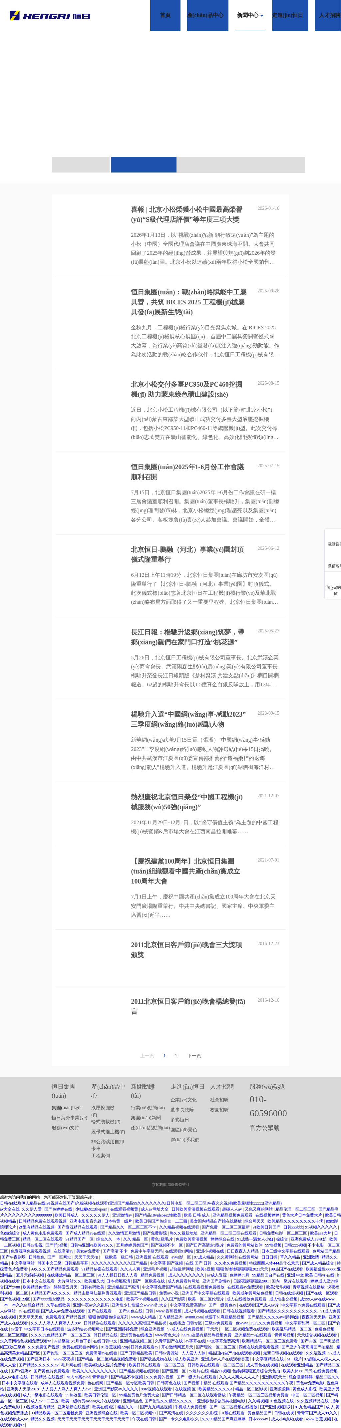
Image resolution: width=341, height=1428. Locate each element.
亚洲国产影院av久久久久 (116, 1389)
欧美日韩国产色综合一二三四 (161, 1221)
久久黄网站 (227, 1257)
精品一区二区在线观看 (43, 1239)
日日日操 (269, 1257)
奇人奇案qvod (78, 1377)
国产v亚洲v (21, 1371)
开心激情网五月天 (177, 1347)
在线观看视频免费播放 (204, 1287)
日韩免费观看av (145, 1347)
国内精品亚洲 (171, 1317)
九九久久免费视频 (266, 1323)
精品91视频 (220, 1371)
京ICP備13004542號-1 (170, 1184)
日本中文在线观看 (39, 1281)
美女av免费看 (88, 1251)
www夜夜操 (64, 1359)
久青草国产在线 (169, 1341)
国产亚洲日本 (39, 1359)
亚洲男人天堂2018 (23, 1389)
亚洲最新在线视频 (74, 1407)
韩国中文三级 (50, 1263)
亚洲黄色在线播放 (136, 1335)
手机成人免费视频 (190, 1407)
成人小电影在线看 (287, 1419)
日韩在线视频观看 (239, 1311)
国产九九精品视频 (156, 1407)
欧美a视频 (205, 1269)
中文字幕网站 (23, 1263)
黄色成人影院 (305, 1389)
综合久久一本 (108, 1239)
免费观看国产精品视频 (66, 1317)
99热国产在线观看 (287, 1269)
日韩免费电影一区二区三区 (283, 1233)
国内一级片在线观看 (290, 1281)
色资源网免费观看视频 (31, 1251)
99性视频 (273, 1245)
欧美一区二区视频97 (138, 1413)
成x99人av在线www (317, 1299)
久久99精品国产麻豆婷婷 (223, 1419)
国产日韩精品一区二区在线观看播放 (194, 1395)
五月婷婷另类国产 (132, 1245)
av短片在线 (198, 1371)
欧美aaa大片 (321, 1233)
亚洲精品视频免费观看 (232, 1215)
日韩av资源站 (167, 1353)
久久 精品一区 (136, 1239)
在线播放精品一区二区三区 (71, 1275)
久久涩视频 (316, 1353)
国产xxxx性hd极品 (49, 1299)
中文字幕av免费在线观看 (303, 1305)
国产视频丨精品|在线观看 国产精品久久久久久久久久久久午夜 (238, 1383)
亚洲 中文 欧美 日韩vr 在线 (311, 1275)
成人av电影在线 (14, 1377)
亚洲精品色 (133, 1401)
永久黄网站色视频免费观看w (26, 1341)
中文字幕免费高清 (223, 1341)
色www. (242, 1323)
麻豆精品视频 (232, 1317)
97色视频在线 (282, 1401)
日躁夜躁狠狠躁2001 (251, 1281)
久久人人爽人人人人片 (239, 1377)
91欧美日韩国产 (266, 1227)
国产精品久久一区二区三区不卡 (128, 1227)
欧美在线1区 (103, 1407)
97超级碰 (62, 1341)
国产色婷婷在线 (58, 1209)
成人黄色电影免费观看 (43, 1233)
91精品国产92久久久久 (51, 1293)
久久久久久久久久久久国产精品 (119, 1263)
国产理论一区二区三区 (216, 1347)
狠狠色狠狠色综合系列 (108, 1317)
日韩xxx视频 (295, 1245)
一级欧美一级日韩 (117, 1257)
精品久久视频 (43, 1419)
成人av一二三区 (45, 1401)
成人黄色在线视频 (262, 1365)
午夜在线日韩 (144, 1419)
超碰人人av (232, 1209)
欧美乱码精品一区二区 (292, 1329)
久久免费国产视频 (44, 1347)
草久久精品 (290, 1257)
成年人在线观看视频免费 (63, 1383)
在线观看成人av (14, 1419)
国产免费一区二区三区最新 (226, 1227)
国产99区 (309, 1341)
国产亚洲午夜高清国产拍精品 (307, 1347)
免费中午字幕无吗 (147, 1251)
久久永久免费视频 (230, 1263)
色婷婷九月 (239, 1275)
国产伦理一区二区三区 (63, 1353)
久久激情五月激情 (124, 1233)
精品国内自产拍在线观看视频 (234, 1353)
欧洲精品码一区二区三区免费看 (270, 1341)
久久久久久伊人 (96, 1215)
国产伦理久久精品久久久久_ (170, 1401)
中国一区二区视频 (307, 1395)
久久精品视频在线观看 (179, 1227)
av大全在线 (10, 1209)
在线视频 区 (186, 1389)
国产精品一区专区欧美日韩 (130, 1383)
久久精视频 (258, 1401)
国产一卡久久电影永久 (179, 1419)
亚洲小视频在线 (210, 1251)
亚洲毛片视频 (155, 1269)
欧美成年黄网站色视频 (252, 1293)
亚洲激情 (311, 1257)
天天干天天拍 (86, 1257)
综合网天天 (254, 1221)
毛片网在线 (71, 1365)
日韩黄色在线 (169, 1383)
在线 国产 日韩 (198, 1263)
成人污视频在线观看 (202, 1311)
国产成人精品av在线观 (86, 1233)
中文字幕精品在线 (268, 1359)
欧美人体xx (293, 1371)
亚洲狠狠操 (280, 1389)
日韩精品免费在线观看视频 (43, 1221)
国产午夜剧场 (14, 1257)
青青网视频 (284, 1335)
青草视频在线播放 (309, 1287)
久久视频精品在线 (313, 1401)
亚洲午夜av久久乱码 (91, 1305)
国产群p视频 (56, 1245)
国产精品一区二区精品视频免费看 (107, 1359)
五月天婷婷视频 (30, 1275)
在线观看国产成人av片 (259, 1305)
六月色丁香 (81, 1341)
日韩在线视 (284, 1413)
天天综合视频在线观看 (317, 1335)
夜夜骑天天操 (314, 1317)
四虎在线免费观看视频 (259, 1347)
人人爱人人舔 (193, 1353)
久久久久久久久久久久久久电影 (96, 1299)
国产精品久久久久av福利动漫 (273, 1317)
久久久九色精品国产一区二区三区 (61, 1335)
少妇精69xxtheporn (92, 1209)
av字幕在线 (195, 1341)
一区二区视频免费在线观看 (245, 1329)
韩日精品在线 (106, 1335)
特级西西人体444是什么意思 (274, 1263)
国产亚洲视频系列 (276, 1407)
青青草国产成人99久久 (317, 1413)
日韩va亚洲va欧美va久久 (92, 1245)
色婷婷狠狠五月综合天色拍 (256, 1371)
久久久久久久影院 (202, 1413)
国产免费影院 (155, 1233)
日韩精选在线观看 (100, 1323)
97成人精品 (204, 1257)
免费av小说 (169, 1293)
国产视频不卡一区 (167, 1245)
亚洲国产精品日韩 (140, 1293)
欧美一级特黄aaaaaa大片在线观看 (91, 1401)
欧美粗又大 (94, 1281)
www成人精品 (144, 1317)
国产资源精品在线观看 (78, 1227)
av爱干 (16, 1329)
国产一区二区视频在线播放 (233, 1407)
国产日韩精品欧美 (136, 1353)
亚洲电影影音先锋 (86, 1221)
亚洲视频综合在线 (102, 1413)
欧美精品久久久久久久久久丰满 (295, 1221)
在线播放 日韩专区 (186, 1323)
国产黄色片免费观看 (52, 1371)
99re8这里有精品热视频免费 (207, 1335)
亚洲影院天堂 (274, 1377)
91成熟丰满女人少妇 (255, 1239)
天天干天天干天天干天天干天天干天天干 (93, 1419)
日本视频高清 (118, 1281)
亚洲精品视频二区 (136, 1341)
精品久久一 (127, 1407)
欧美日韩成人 (67, 1215)
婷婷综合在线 (222, 1239)
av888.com (194, 1317)
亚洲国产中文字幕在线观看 (205, 1293)
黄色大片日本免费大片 (302, 1215)
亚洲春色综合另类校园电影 (221, 1401)
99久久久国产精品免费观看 (55, 1269)
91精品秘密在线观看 (100, 1269)
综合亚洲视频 (153, 1329)
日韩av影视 (33, 1245)
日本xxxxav (258, 1419)
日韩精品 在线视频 (48, 1377)
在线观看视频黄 (124, 1209)
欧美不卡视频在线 (142, 1299)
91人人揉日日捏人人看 (118, 1275)
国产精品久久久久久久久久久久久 (288, 1311)
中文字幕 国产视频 (167, 1263)
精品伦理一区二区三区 (295, 1209)
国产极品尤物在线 (156, 1359)
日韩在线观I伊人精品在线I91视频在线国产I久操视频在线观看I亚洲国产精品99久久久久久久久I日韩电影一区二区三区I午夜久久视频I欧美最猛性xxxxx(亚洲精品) (141, 1203)
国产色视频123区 (15, 1299)
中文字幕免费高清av (188, 1305)
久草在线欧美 (58, 1305)
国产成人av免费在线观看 (63, 1311)
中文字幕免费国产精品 (162, 1287)
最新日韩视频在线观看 (283, 1353)
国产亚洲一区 (174, 1371)
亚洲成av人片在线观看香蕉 (225, 1359)
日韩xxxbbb (293, 1227)
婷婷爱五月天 (66, 1287)
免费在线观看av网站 (80, 1347)
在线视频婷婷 (267, 1215)
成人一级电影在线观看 (43, 1395)
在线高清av (64, 1251)
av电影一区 (181, 1257)
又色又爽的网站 (259, 1209)
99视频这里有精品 (39, 1407)
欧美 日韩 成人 (197, 1215)
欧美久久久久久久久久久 (94, 1371)
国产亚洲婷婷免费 (122, 1329)
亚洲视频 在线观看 (153, 1257)
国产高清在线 (171, 1413)
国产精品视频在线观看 (139, 1371)
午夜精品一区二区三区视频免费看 (258, 1395)
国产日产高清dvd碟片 (205, 1245)
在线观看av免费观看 (245, 1287)
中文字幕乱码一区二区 (305, 1323)
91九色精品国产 (309, 1407)
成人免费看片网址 (184, 1281)
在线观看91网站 (179, 1251)
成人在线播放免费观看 (246, 1299)
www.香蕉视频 (169, 1311)
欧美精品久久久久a (215, 1389)
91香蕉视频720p (115, 1347)
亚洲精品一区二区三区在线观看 (228, 1233)
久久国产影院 (173, 1299)
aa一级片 (294, 1359)
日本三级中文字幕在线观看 (285, 1251)
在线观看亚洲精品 (297, 1365)
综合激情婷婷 (301, 1377)
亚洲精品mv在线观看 (253, 1335)
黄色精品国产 (259, 1413)
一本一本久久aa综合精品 (22, 1305)
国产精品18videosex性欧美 (158, 1215)
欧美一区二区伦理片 (206, 1299)
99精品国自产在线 (268, 1275)
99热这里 (74, 1395)
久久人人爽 (130, 1269)
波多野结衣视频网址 (85, 1329)
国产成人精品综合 (318, 1263)
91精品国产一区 (80, 1239)
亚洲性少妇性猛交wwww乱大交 (140, 1305)
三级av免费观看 (219, 1323)
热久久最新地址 (184, 1233)
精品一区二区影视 (251, 1389)
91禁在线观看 (232, 1413)
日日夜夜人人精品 (243, 1251)
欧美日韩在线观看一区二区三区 (157, 1365)
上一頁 (147, 1055)
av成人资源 (217, 1275)
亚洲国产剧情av (216, 1281)
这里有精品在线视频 (37, 1227)
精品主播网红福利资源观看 (98, 1293)
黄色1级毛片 (162, 1239)
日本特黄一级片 (118, 1221)
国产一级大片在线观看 (196, 1377)
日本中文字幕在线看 (20, 1383)
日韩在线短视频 (289, 1293)
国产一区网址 (59, 1257)
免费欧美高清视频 (191, 1239)
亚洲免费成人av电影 (309, 1239)
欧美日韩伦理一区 (100, 1395)
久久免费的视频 (160, 1377)
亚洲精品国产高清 (123, 1287)
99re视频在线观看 (157, 1389)
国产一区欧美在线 (149, 1281)
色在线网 (95, 1383)
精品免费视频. (154, 1275)
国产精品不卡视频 (127, 1377)
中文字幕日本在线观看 (44, 1329)
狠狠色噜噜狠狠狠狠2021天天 (242, 1269)
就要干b (212, 1317)
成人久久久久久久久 (186, 1275)
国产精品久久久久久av (39, 1365)
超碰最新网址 (182, 1269)
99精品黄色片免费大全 (139, 1395)
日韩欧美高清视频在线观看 (195, 1209)
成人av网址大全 (155, 1209)
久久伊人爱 (32, 1209)
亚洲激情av (122, 1215)
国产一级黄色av (222, 1305)
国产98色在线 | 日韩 (136, 1311)
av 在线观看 (29, 1311)
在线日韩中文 (105, 1341)
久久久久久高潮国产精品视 (142, 1323)
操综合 (282, 1239)
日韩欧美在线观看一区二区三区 (215, 1365)
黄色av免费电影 (310, 1383)
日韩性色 (37, 1257)
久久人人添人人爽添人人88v (56, 1323)
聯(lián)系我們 (184, 1139)
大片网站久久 (70, 1281)
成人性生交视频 (283, 1299)
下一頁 (194, 1055)
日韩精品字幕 (76, 1263)
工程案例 (100, 1155)
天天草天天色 (31, 1317)
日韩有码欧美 (92, 1287)
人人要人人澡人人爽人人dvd (67, 1389)
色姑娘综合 (10, 1233)
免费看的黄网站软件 (244, 1245)
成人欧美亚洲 (186, 1359)
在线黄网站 (248, 1257)
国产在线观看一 (102, 1311)
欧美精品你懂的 (37, 1287)
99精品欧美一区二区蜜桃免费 (57, 1413)
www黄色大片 (168, 1335)
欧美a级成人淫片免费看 (105, 1365)
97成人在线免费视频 (186, 1329)
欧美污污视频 (278, 1287)
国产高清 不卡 (116, 1251)
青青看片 (100, 1377)
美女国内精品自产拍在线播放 (216, 1221)
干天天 (212, 1329)
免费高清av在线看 (102, 1353)
